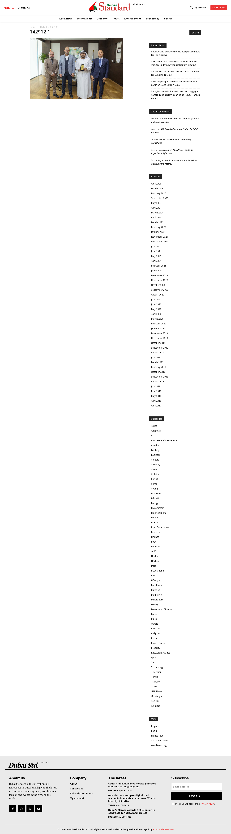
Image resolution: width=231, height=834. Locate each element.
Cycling (154, 488)
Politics (154, 638)
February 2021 (158, 265)
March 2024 (157, 212)
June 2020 (156, 304)
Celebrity (155, 464)
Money (154, 604)
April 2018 (156, 400)
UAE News (156, 691)
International (157, 570)
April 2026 (156, 183)
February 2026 (158, 193)
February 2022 (158, 227)
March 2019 (157, 362)
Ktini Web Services (163, 829)
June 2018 (156, 391)
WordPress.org (159, 745)
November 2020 (159, 280)
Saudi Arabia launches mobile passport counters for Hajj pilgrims (175, 53)
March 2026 (157, 188)
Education (156, 498)
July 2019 (155, 357)
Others (154, 623)
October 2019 (158, 342)
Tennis (154, 676)
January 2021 (158, 270)
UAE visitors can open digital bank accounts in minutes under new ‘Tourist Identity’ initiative (174, 63)
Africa (154, 425)
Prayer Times (158, 643)
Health (154, 556)
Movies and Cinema (161, 609)
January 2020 (158, 328)
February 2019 (158, 367)
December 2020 (159, 275)
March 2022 (157, 222)
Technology (157, 667)
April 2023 (156, 217)
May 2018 (156, 395)
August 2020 (157, 294)
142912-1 (42, 27)
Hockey (155, 560)
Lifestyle (155, 580)
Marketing (156, 594)
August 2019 (157, 352)
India (153, 565)
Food (154, 541)
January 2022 (158, 231)
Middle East (157, 599)
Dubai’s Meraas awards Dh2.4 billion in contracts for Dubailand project (175, 73)
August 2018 (157, 381)
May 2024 (156, 202)
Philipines (156, 633)
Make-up (155, 589)
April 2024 (156, 207)
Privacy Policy (207, 804)
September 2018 (159, 376)
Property (155, 647)
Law (153, 575)
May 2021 (156, 256)
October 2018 (158, 371)
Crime (154, 483)
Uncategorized (158, 696)
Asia (153, 435)
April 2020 (156, 313)
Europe (154, 517)
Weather (155, 705)
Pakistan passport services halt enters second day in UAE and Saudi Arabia (174, 83)
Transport (156, 681)
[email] (196, 787)
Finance (155, 536)
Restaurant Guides (160, 652)
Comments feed (159, 740)
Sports (154, 657)
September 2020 (159, 289)
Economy (156, 493)
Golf (153, 551)
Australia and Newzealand (164, 440)
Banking (155, 450)
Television (156, 671)
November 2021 (159, 236)
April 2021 (156, 260)
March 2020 (157, 318)
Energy (154, 503)
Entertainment (158, 512)
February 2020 (158, 323)
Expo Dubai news (160, 527)
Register (155, 726)
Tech (153, 662)
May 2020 (156, 309)
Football (155, 546)
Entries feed (157, 735)
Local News (157, 585)
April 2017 (156, 405)
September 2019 (159, 347)
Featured (155, 532)
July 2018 (155, 386)
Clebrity (155, 474)
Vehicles (155, 700)
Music (154, 614)
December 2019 (159, 333)
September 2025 (159, 198)
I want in (196, 796)
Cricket (154, 478)
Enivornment (157, 507)
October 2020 (158, 284)
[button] (24, 7)
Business (155, 454)
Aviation (155, 445)
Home (32, 27)
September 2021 (159, 241)
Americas (156, 430)
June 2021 (156, 251)
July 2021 (155, 246)
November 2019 (159, 338)
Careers (155, 459)
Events (154, 522)
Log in (154, 730)
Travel (154, 686)
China (154, 469)
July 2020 (155, 299)
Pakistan (155, 628)
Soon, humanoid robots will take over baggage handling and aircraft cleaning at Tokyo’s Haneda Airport (175, 95)
